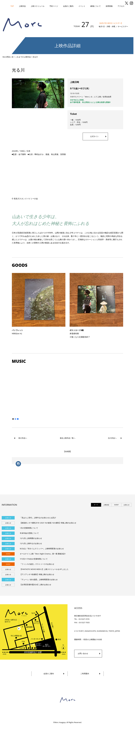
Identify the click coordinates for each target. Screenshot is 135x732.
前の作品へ (22, 438)
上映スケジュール (37, 6)
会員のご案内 (68, 6)
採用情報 (109, 6)
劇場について (95, 6)
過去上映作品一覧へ (67, 438)
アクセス (121, 6)
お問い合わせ (83, 653)
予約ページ (53, 6)
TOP (12, 6)
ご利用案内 (84, 673)
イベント (81, 6)
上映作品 (22, 6)
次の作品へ (112, 438)
